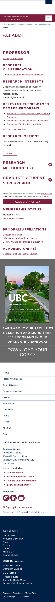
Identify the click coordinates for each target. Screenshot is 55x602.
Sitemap (22, 512)
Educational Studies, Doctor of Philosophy (27, 120)
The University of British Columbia (20, 6)
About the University (13, 538)
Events (6, 545)
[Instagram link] (6, 498)
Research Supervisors (42, 25)
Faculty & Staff (46, 194)
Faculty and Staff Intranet (18, 485)
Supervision (8, 403)
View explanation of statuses (13, 218)
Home (6, 373)
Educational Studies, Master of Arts (24, 124)
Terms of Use (30, 593)
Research (42, 512)
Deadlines (8, 409)
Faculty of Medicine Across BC (18, 583)
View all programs (14, 129)
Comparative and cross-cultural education (23, 74)
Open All (10, 153)
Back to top (10, 512)
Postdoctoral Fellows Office (20, 476)
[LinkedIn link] (13, 498)
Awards (6, 397)
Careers (7, 548)
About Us (7, 428)
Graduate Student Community (21, 481)
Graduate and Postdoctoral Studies (27, 443)
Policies (7, 421)
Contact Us (8, 463)
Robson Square (10, 576)
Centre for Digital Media (14, 580)
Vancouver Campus (12, 565)
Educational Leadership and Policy (20, 238)
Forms (6, 415)
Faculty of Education (13, 58)
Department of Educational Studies (20, 254)
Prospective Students (24, 25)
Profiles (32, 512)
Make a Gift (8, 551)
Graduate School (9, 25)
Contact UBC (9, 535)
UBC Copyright (9, 597)
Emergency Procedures (12, 593)
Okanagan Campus (12, 569)
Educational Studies (12, 234)
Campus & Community (13, 391)
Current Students (10, 385)
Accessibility (23, 597)
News (6, 542)
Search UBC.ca (10, 555)
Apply (6, 434)
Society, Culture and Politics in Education (23, 242)
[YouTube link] (21, 498)
